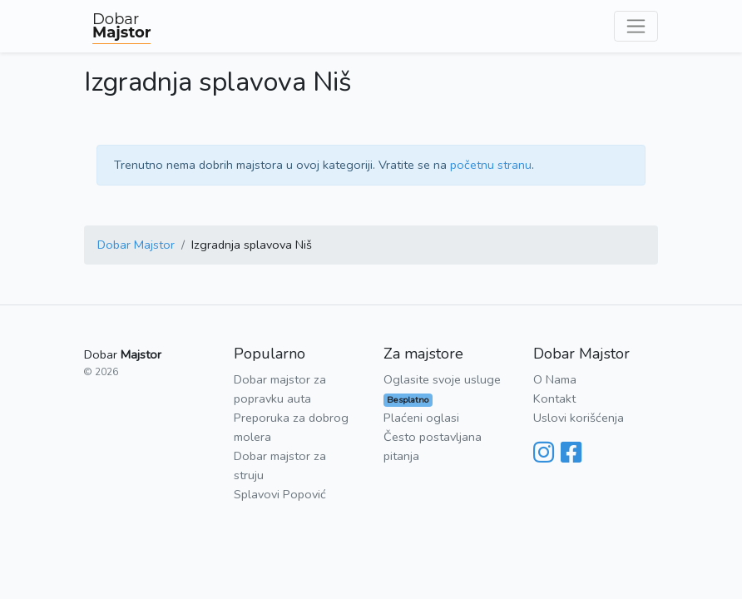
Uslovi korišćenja (578, 417)
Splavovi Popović (280, 494)
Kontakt (554, 398)
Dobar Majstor (136, 244)
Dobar (121, 26)
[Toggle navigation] (636, 26)
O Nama (554, 379)
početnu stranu (491, 164)
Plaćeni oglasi (421, 417)
